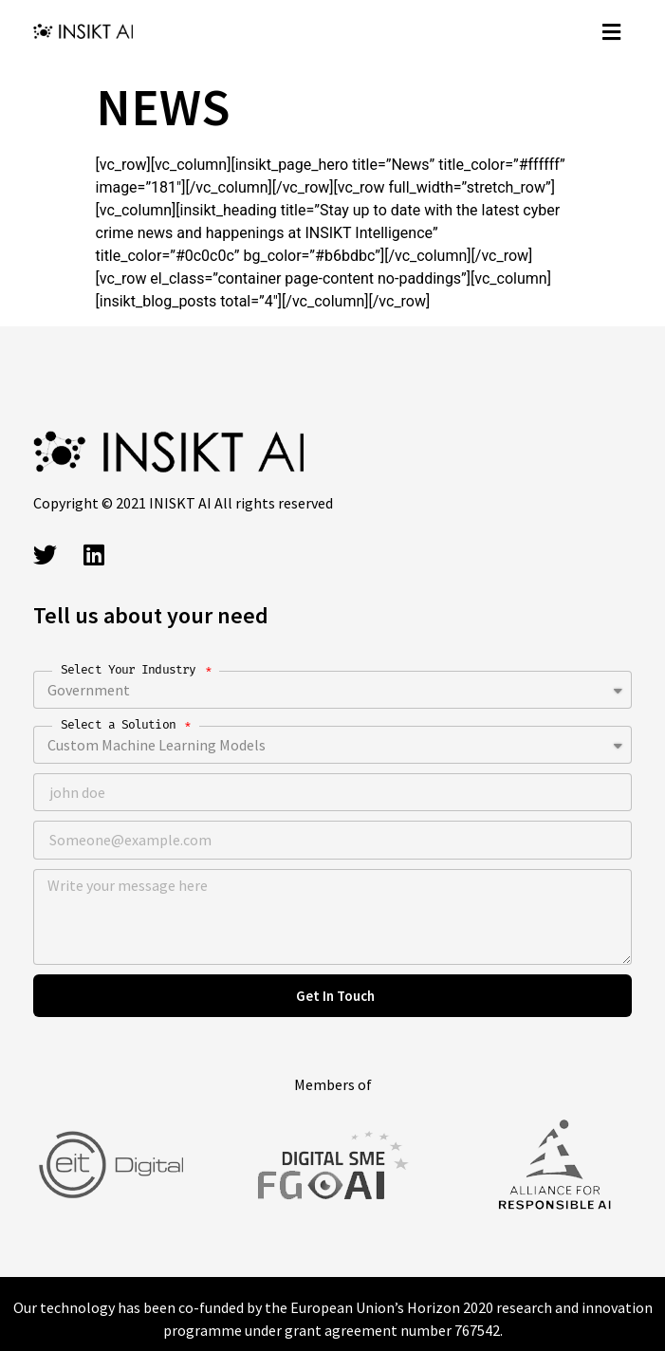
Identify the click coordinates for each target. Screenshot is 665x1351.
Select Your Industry (131, 669)
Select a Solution (121, 724)
